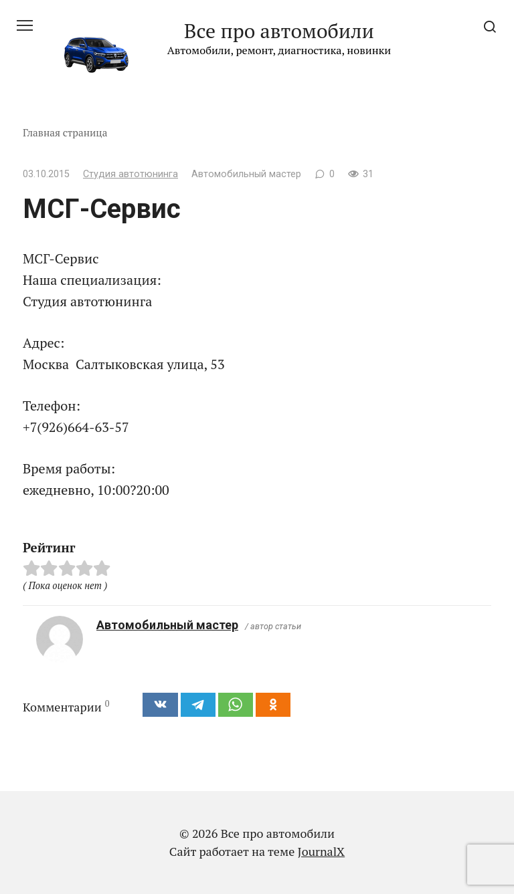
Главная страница (65, 132)
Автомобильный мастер (167, 625)
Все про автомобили (279, 30)
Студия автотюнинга (130, 174)
